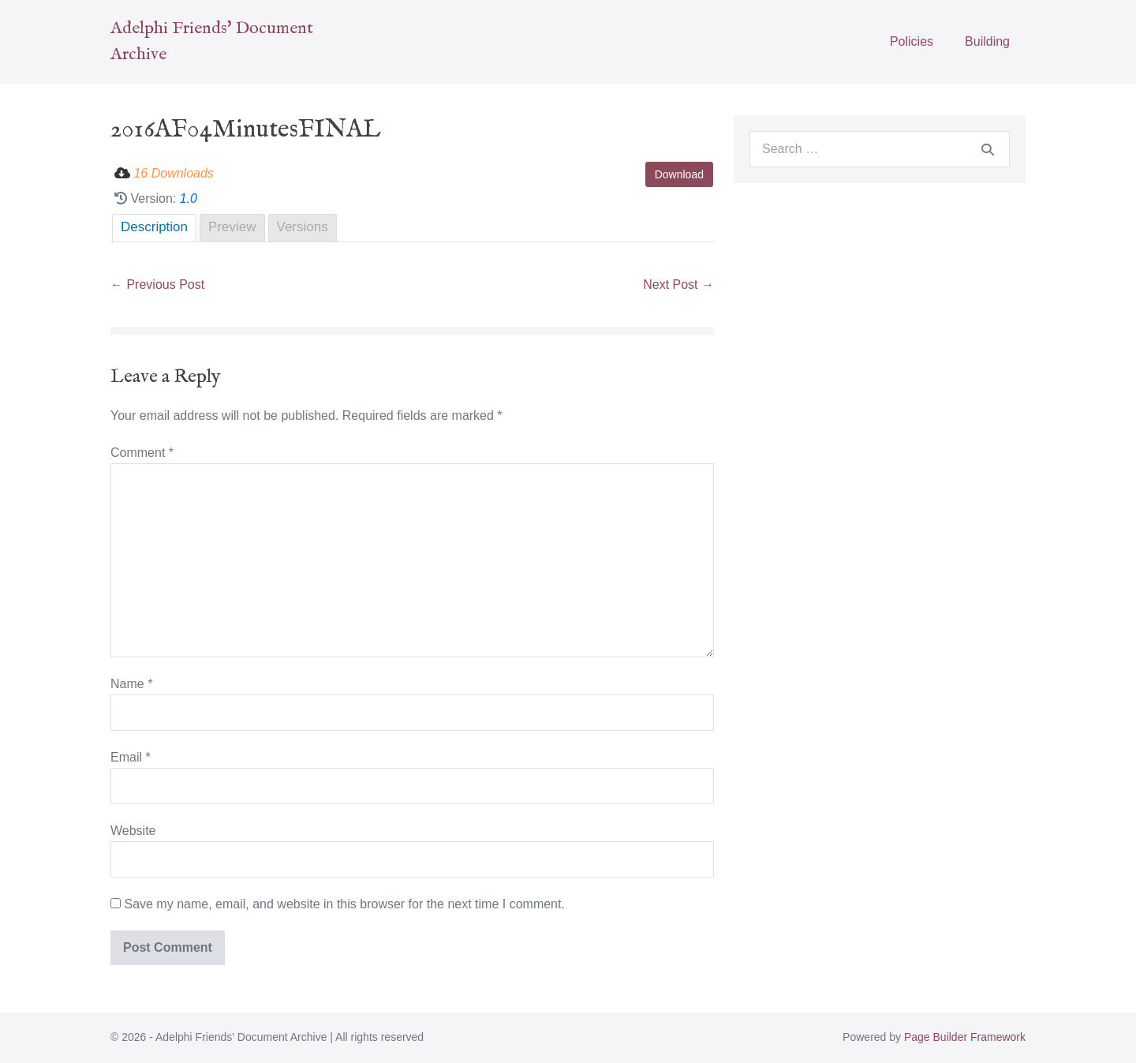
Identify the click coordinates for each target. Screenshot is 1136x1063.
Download (679, 174)
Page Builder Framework (965, 1037)
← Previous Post (157, 284)
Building (987, 41)
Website (133, 830)
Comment (142, 452)
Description (154, 226)
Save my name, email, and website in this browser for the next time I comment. (344, 904)
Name (131, 684)
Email (130, 757)
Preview (232, 226)
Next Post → (678, 284)
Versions (302, 226)
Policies (911, 41)
